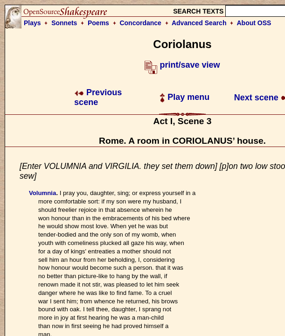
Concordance (140, 23)
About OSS (254, 23)
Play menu (184, 97)
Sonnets (64, 23)
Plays (32, 23)
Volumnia (42, 192)
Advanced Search (199, 23)
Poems (98, 23)
